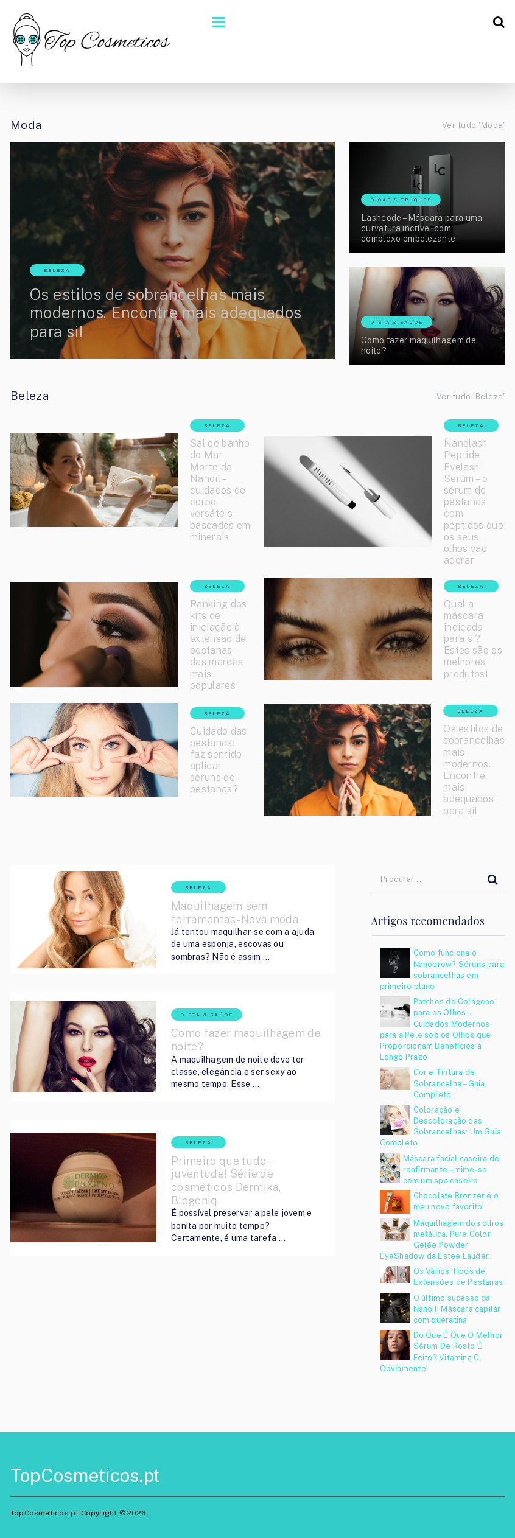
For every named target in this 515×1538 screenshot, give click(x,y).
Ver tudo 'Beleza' (470, 396)
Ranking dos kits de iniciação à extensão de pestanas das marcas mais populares (218, 644)
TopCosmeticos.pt (85, 1475)
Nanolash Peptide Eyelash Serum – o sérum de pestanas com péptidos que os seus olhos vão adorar (473, 502)
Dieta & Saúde (396, 322)
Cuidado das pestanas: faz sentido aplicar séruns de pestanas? (218, 760)
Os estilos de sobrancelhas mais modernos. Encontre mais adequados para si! (166, 313)
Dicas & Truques (401, 200)
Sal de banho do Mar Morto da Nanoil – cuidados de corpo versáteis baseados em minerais (220, 490)
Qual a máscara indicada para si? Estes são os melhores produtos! (473, 639)
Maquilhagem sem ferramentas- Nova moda (234, 913)
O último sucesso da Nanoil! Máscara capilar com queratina (457, 1308)
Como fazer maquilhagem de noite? (418, 345)
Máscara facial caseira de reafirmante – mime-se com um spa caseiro (451, 1169)
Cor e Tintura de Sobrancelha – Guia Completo (449, 1083)
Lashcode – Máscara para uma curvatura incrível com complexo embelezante (422, 228)
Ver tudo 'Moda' (473, 125)
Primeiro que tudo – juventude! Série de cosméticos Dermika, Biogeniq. (226, 1181)
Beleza (57, 270)
